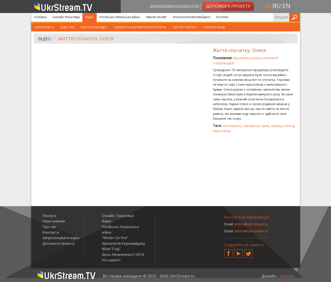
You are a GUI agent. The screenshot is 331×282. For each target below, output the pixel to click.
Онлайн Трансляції (66, 17)
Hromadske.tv (232, 126)
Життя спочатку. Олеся (85, 39)
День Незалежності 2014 (123, 254)
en (286, 6)
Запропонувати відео (61, 237)
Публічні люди (214, 27)
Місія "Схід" (111, 248)
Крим (265, 126)
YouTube (238, 251)
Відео (89, 17)
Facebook (228, 251)
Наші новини (53, 221)
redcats (287, 276)
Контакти (50, 232)
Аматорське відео (94, 27)
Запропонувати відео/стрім (174, 6)
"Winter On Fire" (156, 17)
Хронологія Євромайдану (191, 17)
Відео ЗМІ (67, 27)
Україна (276, 126)
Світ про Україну (185, 27)
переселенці (222, 131)
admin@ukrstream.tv (251, 231)
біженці (289, 126)
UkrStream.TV (44, 27)
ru (277, 6)
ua (267, 6)
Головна (40, 17)
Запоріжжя (252, 126)
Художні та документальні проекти (140, 27)
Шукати (295, 17)
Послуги (222, 17)
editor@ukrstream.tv (251, 224)
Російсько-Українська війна (119, 17)
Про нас (49, 226)
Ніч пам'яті (111, 260)
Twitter (248, 251)
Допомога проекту (58, 243)
